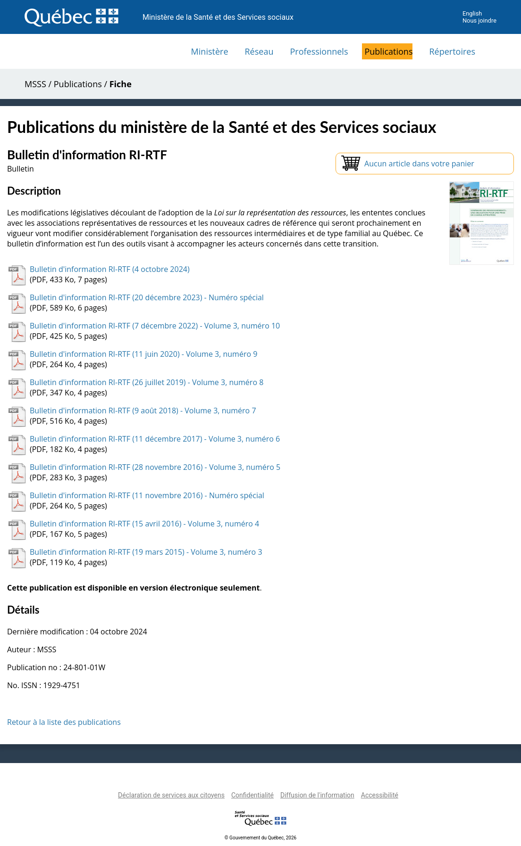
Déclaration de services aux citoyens (171, 795)
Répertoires (452, 51)
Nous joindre (479, 20)
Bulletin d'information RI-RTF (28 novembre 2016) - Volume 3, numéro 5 (155, 467)
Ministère (209, 51)
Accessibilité (379, 795)
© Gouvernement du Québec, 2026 (260, 837)
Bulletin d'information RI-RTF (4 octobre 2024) (110, 269)
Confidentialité (252, 795)
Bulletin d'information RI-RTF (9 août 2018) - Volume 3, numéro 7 (143, 410)
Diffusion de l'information (317, 795)
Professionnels (319, 51)
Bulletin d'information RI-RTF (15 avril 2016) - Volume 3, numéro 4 (144, 523)
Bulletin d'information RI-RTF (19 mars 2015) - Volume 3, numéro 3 (146, 552)
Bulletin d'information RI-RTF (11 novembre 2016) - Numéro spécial (147, 495)
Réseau (259, 51)
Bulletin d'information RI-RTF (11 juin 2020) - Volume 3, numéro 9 (143, 354)
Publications (388, 51)
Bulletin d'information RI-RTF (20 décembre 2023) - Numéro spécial (147, 297)
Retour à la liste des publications (64, 722)
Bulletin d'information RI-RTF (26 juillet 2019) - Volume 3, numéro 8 (146, 382)
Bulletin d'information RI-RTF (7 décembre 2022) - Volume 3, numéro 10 (155, 325)
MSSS (35, 84)
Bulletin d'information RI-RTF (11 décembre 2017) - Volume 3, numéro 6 (155, 439)
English (472, 13)
